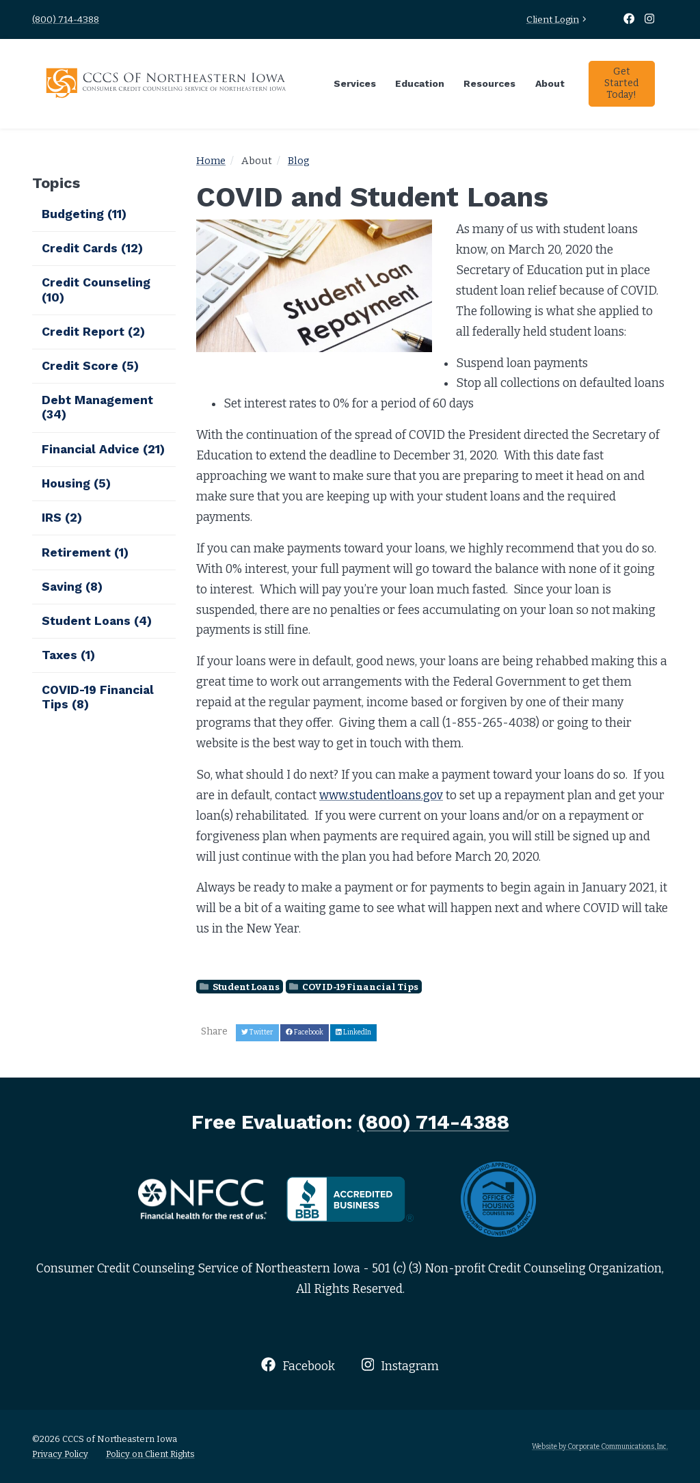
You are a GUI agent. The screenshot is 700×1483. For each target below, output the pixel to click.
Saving (72, 586)
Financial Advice (103, 449)
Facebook (297, 1365)
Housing (76, 483)
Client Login (557, 19)
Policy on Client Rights (150, 1454)
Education (419, 83)
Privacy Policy (60, 1454)
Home (211, 161)
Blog (299, 161)
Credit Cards (92, 248)
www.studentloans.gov (381, 795)
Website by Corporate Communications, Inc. (600, 1446)
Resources (489, 83)
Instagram (400, 1365)
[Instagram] (650, 19)
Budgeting (84, 214)
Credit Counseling (96, 290)
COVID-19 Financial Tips (353, 987)
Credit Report (93, 331)
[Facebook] (630, 19)
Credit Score (90, 366)
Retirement (85, 552)
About (550, 83)
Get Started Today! (621, 83)
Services (355, 83)
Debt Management (97, 407)
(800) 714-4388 (65, 19)
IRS (62, 517)
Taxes (68, 655)
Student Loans (239, 987)
